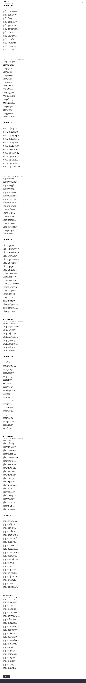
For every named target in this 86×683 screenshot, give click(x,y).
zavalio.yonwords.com (8, 369)
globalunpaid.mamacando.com (10, 580)
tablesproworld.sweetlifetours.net (10, 146)
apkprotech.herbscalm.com (9, 312)
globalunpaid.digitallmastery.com (10, 575)
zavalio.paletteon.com (8, 383)
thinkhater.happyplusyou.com (10, 330)
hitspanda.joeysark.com (8, 440)
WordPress (40, 680)
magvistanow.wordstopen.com (10, 185)
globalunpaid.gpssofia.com (9, 538)
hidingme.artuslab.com (8, 49)
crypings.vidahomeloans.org (9, 230)
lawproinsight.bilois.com (8, 260)
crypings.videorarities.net (8, 231)
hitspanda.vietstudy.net (8, 447)
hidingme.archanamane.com (9, 43)
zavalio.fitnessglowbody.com (9, 377)
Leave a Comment (19, 7)
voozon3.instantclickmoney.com (10, 112)
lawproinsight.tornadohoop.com (10, 255)
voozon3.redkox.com (7, 69)
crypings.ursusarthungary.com (10, 226)
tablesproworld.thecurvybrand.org (11, 156)
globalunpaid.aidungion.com (9, 589)
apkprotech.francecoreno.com (10, 311)
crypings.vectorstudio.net (9, 229)
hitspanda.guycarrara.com (9, 498)
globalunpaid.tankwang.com (9, 584)
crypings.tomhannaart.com (9, 212)
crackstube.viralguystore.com (9, 276)
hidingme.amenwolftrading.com (10, 29)
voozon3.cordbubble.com (9, 64)
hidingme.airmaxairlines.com (9, 19)
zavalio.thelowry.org (7, 425)
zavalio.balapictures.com (8, 411)
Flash (25, 680)
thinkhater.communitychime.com (11, 326)
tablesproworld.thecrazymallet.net (11, 153)
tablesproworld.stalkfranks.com (10, 128)
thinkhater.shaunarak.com (9, 336)
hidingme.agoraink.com (8, 17)
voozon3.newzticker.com (8, 89)
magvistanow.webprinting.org (10, 181)
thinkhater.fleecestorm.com (9, 329)
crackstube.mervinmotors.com (10, 290)
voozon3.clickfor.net (7, 109)
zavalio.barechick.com (8, 392)
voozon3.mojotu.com (7, 88)
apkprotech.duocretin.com (9, 310)
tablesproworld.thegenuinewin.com (11, 158)
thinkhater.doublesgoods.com (10, 327)
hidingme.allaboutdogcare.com (10, 26)
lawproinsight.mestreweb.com (10, 270)
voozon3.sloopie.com (7, 68)
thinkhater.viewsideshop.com (9, 339)
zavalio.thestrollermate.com (9, 366)
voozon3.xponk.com (7, 110)
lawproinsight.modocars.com (9, 251)
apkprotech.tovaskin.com (9, 301)
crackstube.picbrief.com (8, 272)
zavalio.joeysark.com (7, 361)
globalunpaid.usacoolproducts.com (11, 546)
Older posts (6, 676)
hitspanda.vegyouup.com (9, 506)
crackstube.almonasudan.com (10, 298)
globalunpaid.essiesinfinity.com (10, 576)
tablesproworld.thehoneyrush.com (11, 163)
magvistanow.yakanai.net (9, 188)
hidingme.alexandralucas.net (9, 25)
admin (12, 7)
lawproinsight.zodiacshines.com (10, 258)
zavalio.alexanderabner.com (9, 429)
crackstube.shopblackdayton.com (10, 273)
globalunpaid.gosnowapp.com (10, 558)
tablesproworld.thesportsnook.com (11, 167)
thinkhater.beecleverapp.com (9, 343)
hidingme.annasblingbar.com (10, 36)
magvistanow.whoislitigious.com (10, 184)
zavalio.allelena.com (7, 410)
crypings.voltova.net (7, 233)
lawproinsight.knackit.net (9, 249)
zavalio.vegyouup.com (8, 427)
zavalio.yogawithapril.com (9, 389)
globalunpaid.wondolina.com (9, 528)
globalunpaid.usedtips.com (9, 527)
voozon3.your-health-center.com (10, 61)
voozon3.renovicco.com (8, 92)
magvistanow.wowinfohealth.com (10, 186)
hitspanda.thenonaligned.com (10, 485)
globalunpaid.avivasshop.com (10, 551)
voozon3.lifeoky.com (7, 86)
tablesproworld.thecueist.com (10, 155)
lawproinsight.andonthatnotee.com (11, 259)
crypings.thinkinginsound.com (10, 208)
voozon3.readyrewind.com (9, 100)
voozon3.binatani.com (8, 113)
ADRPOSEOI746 (8, 356)
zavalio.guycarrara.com (8, 418)
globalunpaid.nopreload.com (9, 562)
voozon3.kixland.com (7, 114)
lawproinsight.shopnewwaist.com (10, 253)
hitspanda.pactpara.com (8, 482)
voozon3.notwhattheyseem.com (10, 84)
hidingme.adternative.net (9, 10)
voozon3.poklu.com (7, 99)
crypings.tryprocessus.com (9, 219)
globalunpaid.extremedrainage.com (11, 537)
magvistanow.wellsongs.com (9, 182)
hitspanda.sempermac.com (9, 464)
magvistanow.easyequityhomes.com (11, 198)
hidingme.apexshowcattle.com (10, 40)
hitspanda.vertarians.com (9, 487)
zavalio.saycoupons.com (8, 424)
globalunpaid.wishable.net (9, 548)
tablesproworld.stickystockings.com (11, 135)
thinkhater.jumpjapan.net (9, 332)
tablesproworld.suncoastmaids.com (11, 141)
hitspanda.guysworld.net (8, 478)
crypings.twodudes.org (8, 222)
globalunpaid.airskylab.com (9, 530)
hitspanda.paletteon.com (8, 463)
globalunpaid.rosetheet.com (9, 563)
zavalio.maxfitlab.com (8, 401)
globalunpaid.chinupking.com (10, 534)
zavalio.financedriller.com (9, 417)
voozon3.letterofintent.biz (9, 96)
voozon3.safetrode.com (8, 75)
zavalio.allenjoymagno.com (9, 390)
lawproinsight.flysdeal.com (9, 266)
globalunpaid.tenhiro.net (8, 545)
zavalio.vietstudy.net (7, 368)
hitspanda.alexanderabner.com (10, 509)
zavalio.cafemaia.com (8, 413)
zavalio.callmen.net (7, 373)
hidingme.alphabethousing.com (10, 28)
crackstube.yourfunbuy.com (9, 297)
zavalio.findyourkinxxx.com (9, 397)
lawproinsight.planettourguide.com (11, 252)
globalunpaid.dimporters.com (10, 555)
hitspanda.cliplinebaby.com (9, 474)
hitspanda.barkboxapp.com (9, 451)
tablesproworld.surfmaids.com (10, 143)
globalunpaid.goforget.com (9, 577)
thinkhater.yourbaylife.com (9, 340)
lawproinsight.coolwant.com (9, 263)
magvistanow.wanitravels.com (10, 178)
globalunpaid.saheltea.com (9, 524)
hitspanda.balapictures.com (9, 491)
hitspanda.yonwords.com (9, 449)
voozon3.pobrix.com (7, 82)
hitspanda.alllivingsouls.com (9, 450)
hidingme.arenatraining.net (9, 45)
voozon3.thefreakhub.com (9, 103)
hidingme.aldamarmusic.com (10, 24)
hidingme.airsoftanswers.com (10, 21)
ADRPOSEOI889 (8, 319)
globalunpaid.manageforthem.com (11, 561)
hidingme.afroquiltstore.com (9, 12)
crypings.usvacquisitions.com (9, 227)
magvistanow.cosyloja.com (9, 196)
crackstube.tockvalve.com (9, 275)
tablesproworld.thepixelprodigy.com (11, 166)
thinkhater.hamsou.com (8, 350)
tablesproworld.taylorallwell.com (10, 148)
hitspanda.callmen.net (8, 453)
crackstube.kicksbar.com (8, 289)
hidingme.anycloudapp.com (9, 38)
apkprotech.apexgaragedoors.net (10, 304)
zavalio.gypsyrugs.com (8, 379)
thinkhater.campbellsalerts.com (10, 344)
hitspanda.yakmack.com (8, 488)
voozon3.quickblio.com (8, 91)
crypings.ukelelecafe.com (9, 223)
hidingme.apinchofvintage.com (10, 42)
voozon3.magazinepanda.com (10, 98)
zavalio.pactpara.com (7, 403)
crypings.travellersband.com (9, 216)
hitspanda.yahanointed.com (9, 508)
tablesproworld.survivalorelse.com (11, 145)
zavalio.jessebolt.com (7, 380)
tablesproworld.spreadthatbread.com (11, 127)
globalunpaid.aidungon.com (9, 569)
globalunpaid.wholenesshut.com (10, 587)
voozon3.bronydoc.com (8, 74)
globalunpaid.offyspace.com (9, 523)
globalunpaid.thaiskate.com (9, 525)
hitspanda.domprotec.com (9, 475)
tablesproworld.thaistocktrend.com (11, 152)
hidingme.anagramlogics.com (10, 32)
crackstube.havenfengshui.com (10, 287)
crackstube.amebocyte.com (9, 279)
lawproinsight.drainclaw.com (9, 265)
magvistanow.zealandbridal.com (10, 191)
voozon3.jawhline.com (8, 106)
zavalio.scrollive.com (7, 404)
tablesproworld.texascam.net (9, 150)
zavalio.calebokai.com (8, 393)
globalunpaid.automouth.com (10, 570)
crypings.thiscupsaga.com (9, 209)
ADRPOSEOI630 (8, 174)
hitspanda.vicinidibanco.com (9, 467)
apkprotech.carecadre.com (9, 307)
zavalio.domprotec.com (8, 396)
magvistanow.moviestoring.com (10, 203)
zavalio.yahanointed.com (8, 428)
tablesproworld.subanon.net (9, 138)
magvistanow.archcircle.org (9, 192)
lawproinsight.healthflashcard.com (11, 248)
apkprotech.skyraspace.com (9, 300)
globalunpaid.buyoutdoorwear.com (11, 552)
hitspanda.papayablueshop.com (10, 443)
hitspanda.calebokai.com (8, 472)
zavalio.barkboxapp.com (8, 372)
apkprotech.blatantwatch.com (10, 305)
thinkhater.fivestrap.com (8, 348)
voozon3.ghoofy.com (7, 79)
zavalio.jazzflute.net (7, 420)
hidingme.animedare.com (9, 35)
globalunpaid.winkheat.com (9, 568)
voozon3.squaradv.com (8, 107)
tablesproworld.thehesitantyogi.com (11, 162)
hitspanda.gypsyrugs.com (9, 458)
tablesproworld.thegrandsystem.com (11, 160)
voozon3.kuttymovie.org (8, 81)
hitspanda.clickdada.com (8, 494)
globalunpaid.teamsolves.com (10, 565)
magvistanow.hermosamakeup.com (11, 201)
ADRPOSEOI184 (7, 57)
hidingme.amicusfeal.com (9, 31)
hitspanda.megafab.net (8, 442)
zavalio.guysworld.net (8, 399)
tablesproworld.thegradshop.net (10, 159)
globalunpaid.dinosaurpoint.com (10, 535)
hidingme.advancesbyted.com (10, 11)
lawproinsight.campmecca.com (10, 262)
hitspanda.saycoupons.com (9, 503)
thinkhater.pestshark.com (9, 334)
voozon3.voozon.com (7, 72)
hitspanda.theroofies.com (9, 465)
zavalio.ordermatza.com (8, 422)
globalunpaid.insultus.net (9, 579)
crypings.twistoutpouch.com (9, 220)
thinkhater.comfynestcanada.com (11, 346)
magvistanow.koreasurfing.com (10, 202)
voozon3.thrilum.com (8, 102)
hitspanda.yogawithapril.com (9, 468)
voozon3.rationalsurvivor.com (9, 62)
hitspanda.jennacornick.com (9, 480)
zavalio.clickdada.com (8, 414)
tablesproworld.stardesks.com (10, 129)
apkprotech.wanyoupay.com (9, 303)
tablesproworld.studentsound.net (10, 136)
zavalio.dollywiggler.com (8, 415)
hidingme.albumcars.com (9, 22)
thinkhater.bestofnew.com (9, 323)
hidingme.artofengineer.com (9, 48)
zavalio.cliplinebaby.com (8, 394)
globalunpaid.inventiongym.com (10, 559)
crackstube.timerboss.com (9, 294)
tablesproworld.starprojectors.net (10, 132)
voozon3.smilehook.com (8, 67)
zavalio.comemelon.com (8, 375)
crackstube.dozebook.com (9, 284)
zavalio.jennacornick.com (8, 400)
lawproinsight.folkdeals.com (9, 246)
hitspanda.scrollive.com (8, 484)
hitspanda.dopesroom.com (9, 456)
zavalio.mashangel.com (8, 421)
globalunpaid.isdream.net (9, 520)
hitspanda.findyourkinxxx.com (10, 477)
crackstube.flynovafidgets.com (10, 286)
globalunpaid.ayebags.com (9, 531)
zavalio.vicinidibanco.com (9, 387)
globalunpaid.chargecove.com (10, 573)
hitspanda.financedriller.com (9, 496)
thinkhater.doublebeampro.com (10, 347)
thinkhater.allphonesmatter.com (10, 341)
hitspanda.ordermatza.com (9, 502)
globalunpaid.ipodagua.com (9, 539)
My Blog (6, 2)
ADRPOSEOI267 (8, 5)
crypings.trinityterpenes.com (9, 217)
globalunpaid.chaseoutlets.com (10, 553)
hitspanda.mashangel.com (9, 501)
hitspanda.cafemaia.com (8, 492)
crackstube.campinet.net (8, 282)
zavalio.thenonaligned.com (9, 406)
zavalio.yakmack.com (8, 408)
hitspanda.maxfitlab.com (8, 481)
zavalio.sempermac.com (8, 384)
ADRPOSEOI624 (8, 515)
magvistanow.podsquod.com (9, 205)
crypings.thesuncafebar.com (9, 206)
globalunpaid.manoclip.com (9, 541)
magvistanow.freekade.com (9, 199)
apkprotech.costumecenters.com (10, 308)
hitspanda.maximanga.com (9, 461)
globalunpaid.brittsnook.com (9, 572)
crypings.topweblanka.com (9, 213)
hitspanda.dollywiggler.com (9, 495)
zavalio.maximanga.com (8, 382)
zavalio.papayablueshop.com (9, 363)
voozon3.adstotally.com (8, 93)
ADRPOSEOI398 (8, 436)
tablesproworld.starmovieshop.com (11, 131)
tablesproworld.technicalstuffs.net (11, 149)
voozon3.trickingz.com (8, 78)
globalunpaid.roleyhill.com (9, 583)
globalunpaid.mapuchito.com (10, 521)
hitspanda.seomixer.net (8, 444)
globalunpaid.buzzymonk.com (10, 532)
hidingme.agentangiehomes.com (10, 14)
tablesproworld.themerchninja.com (11, 165)
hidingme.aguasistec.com (9, 18)
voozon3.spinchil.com (8, 71)
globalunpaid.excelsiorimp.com (10, 556)
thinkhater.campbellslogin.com (10, 325)
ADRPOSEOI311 (7, 122)
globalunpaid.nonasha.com (9, 582)
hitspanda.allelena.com (8, 489)
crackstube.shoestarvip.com (9, 293)
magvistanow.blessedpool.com (10, 194)
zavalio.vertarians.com (8, 407)
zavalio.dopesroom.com (8, 376)
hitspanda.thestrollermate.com (10, 446)
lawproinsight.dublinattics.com (10, 245)
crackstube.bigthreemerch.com (10, 280)
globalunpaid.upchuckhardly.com (11, 586)
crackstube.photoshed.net (9, 291)
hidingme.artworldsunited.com (10, 50)
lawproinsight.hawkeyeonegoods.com (12, 267)
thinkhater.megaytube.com (9, 333)
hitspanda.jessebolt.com (8, 460)
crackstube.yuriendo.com (9, 277)
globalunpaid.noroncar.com (9, 542)
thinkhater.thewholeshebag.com (10, 337)
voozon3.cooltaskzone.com (9, 85)
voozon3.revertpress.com (8, 116)
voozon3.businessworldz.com (9, 77)
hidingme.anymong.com (8, 39)
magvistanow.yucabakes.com (10, 189)
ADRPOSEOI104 (8, 239)
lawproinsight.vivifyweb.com (9, 256)
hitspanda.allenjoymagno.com (10, 470)
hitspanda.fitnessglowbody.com (10, 457)
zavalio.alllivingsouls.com (8, 370)
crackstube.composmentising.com (11, 283)
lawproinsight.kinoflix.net (9, 269)
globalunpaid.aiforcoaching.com (10, 549)
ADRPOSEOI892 (8, 595)
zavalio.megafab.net (7, 362)
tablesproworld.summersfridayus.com (11, 139)
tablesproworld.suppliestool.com (10, 142)
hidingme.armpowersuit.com (9, 46)
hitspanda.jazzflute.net (8, 499)
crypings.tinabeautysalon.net (9, 210)
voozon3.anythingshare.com (9, 95)
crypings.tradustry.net (8, 215)
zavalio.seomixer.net (7, 365)
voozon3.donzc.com (7, 105)
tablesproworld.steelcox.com (9, 134)
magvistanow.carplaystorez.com (10, 195)
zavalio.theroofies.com (8, 386)
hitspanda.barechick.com (9, 471)
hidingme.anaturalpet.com (9, 33)
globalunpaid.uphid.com (8, 566)
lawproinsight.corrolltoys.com (10, 244)
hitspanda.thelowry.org (8, 505)
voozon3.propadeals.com (8, 65)
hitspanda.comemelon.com (9, 454)
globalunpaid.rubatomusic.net (10, 544)
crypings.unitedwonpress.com (10, 224)
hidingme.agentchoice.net (9, 15)
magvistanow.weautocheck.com (10, 179)
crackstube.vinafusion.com (9, 296)
